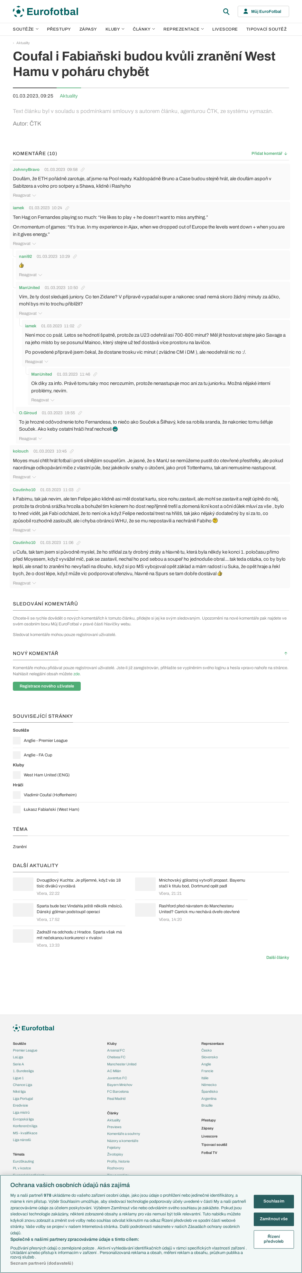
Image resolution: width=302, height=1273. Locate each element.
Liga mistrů (21, 1112)
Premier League (25, 1050)
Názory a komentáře (122, 1141)
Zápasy (88, 29)
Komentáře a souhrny (123, 1134)
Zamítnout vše (274, 1219)
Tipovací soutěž (266, 29)
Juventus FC (117, 1078)
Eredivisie (20, 1105)
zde (76, 669)
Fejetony (114, 1147)
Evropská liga (23, 1119)
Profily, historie (118, 1161)
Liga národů (22, 1140)
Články (112, 1113)
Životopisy (115, 1154)
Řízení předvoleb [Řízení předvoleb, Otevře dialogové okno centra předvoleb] (274, 1239)
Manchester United (121, 1064)
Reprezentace (183, 29)
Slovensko (209, 1057)
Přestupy (59, 29)
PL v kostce (22, 1168)
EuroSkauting (23, 1161)
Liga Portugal (23, 1098)
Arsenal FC (116, 1050)
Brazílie (207, 1105)
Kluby (115, 29)
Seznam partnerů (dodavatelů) (41, 1263)
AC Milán (114, 1071)
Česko (206, 1050)
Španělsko (209, 1091)
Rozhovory (115, 1168)
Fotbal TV (209, 1153)
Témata (18, 1154)
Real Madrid (116, 1098)
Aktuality (23, 43)
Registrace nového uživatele (47, 681)
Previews (114, 1127)
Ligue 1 (18, 1078)
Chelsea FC (116, 1057)
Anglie (206, 1064)
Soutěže (26, 29)
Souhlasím (273, 1201)
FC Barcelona (118, 1091)
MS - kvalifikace (25, 1133)
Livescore (225, 29)
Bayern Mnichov (120, 1085)
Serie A (18, 1064)
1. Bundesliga (23, 1071)
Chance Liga (22, 1085)
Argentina (208, 1098)
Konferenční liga (25, 1126)
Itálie (204, 1078)
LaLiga (18, 1057)
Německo (208, 1085)
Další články (277, 953)
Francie (207, 1071)
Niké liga (19, 1091)
